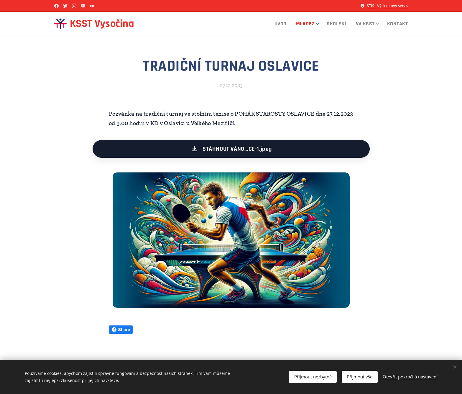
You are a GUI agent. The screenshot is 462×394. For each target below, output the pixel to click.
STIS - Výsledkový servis (387, 5)
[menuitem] (282, 23)
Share (121, 329)
